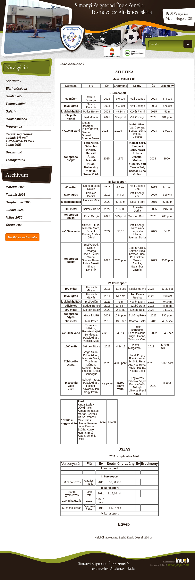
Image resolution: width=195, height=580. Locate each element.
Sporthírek (13, 81)
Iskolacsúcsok (16, 119)
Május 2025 (14, 217)
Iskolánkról (14, 96)
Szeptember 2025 (18, 202)
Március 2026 (15, 187)
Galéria (11, 111)
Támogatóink (15, 160)
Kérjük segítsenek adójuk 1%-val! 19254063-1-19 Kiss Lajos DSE (20, 139)
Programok (14, 126)
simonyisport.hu (178, 565)
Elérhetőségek (16, 88)
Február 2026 (15, 194)
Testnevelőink (16, 103)
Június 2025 (15, 210)
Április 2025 (14, 225)
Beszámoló (14, 152)
